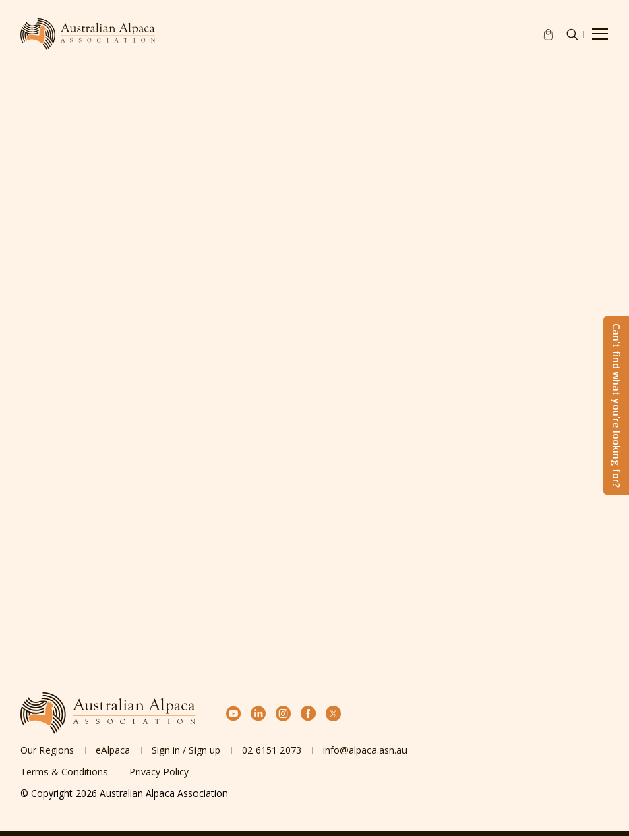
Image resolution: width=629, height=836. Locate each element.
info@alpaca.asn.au (365, 750)
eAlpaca (113, 750)
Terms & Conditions (64, 771)
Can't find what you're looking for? (616, 405)
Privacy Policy (159, 771)
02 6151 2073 (271, 750)
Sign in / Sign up (186, 750)
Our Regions (47, 750)
